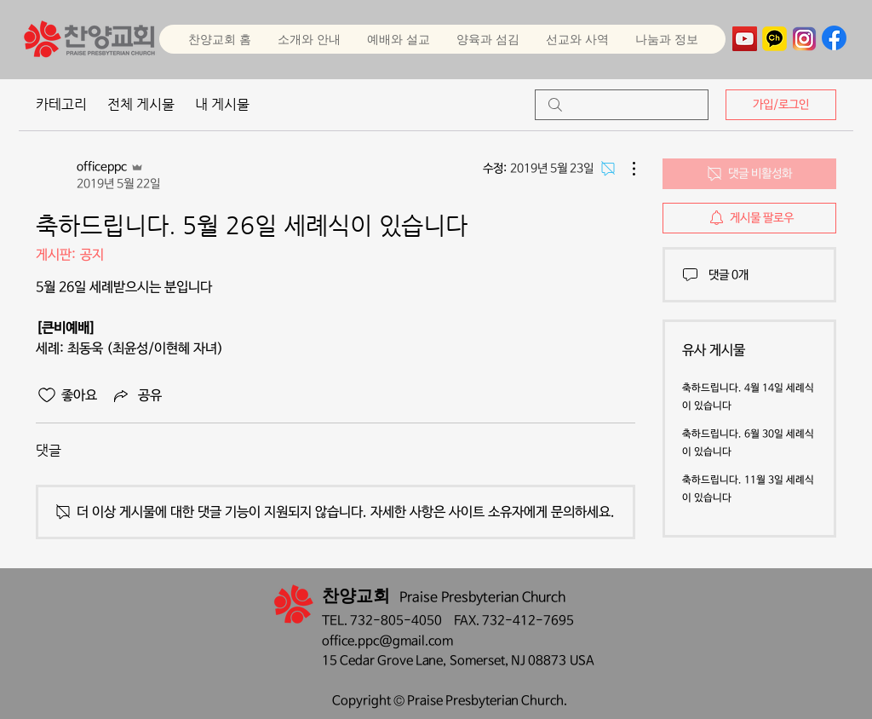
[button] (398, 39)
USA (582, 660)
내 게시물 (222, 104)
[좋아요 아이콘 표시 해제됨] (47, 395)
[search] (621, 104)
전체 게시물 (141, 104)
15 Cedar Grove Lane (382, 660)
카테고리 (61, 104)
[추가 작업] (625, 168)
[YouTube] (744, 38)
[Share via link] (136, 395)
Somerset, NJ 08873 (510, 660)
